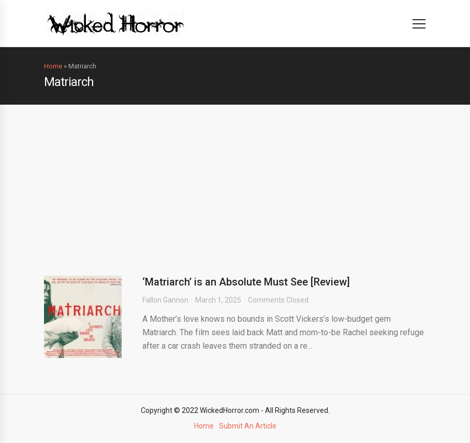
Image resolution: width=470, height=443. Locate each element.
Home (53, 66)
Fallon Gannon (165, 300)
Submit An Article (247, 426)
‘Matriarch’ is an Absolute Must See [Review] (246, 282)
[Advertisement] (235, 182)
